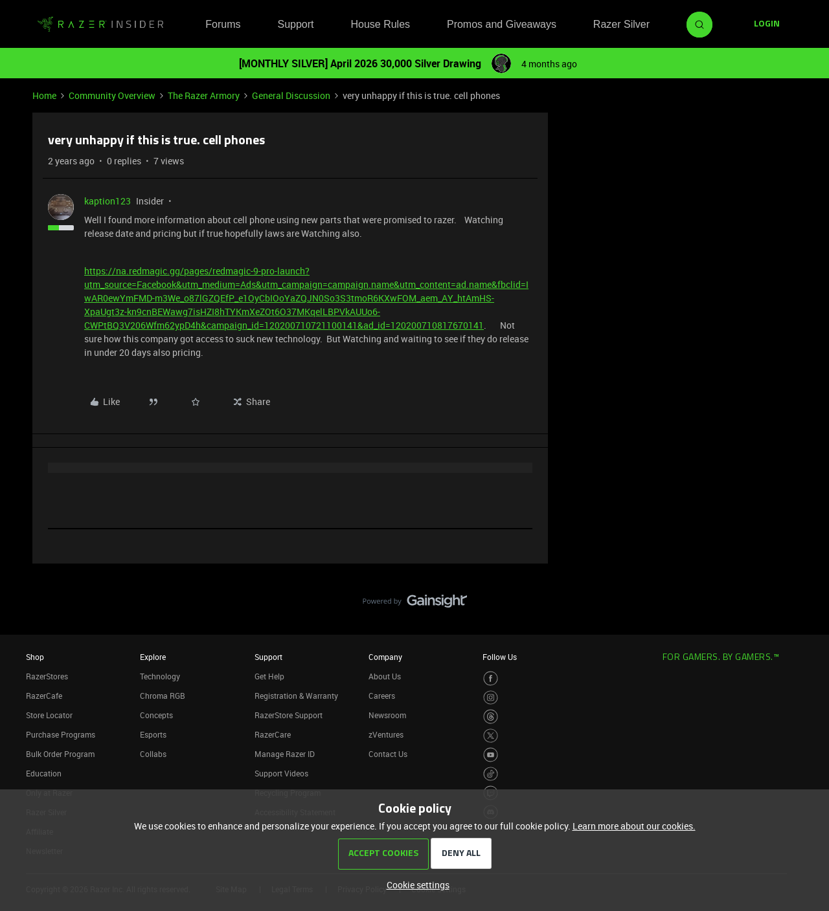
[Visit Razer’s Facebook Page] (491, 678)
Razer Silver (621, 24)
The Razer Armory (204, 95)
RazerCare (273, 734)
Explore (153, 657)
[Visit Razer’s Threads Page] (491, 716)
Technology (160, 676)
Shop (35, 657)
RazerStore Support (289, 715)
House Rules (380, 24)
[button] (767, 25)
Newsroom (387, 715)
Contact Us (388, 754)
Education (44, 773)
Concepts (156, 715)
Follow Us (500, 657)
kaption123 (107, 201)
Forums (222, 24)
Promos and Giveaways (501, 24)
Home (44, 95)
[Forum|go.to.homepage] (100, 25)
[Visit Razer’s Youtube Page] (491, 755)
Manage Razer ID (285, 754)
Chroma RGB (162, 695)
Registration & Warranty (296, 695)
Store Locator (49, 715)
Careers (382, 695)
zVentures (386, 734)
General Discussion (291, 95)
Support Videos (281, 773)
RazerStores (47, 676)
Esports (153, 734)
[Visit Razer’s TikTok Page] (491, 774)
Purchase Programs (60, 734)
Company (385, 657)
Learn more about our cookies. (634, 826)
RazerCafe (44, 695)
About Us (385, 676)
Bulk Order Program (60, 754)
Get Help (269, 676)
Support (295, 24)
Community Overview (112, 95)
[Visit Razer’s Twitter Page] (491, 736)
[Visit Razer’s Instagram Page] (491, 698)
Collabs (153, 754)
